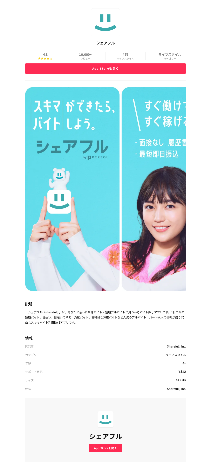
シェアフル (105, 436)
